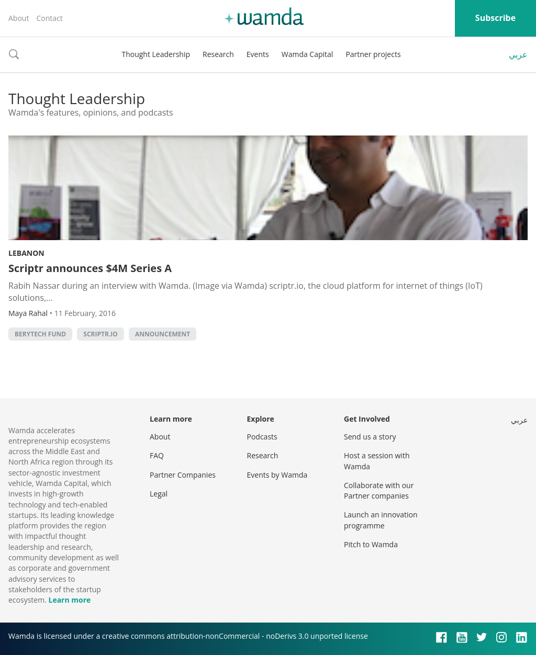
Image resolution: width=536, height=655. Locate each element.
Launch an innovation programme (381, 520)
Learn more (69, 600)
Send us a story (370, 437)
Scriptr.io (100, 334)
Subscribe (495, 18)
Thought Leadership (155, 54)
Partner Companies (183, 475)
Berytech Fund (40, 334)
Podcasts (262, 437)
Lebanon (26, 253)
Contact (49, 18)
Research (218, 54)
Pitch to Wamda (371, 544)
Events (258, 54)
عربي (518, 54)
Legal (159, 494)
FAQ (157, 455)
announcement (162, 334)
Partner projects (372, 54)
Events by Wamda (277, 475)
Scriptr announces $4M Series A (90, 268)
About (18, 18)
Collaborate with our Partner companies (379, 490)
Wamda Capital (307, 54)
